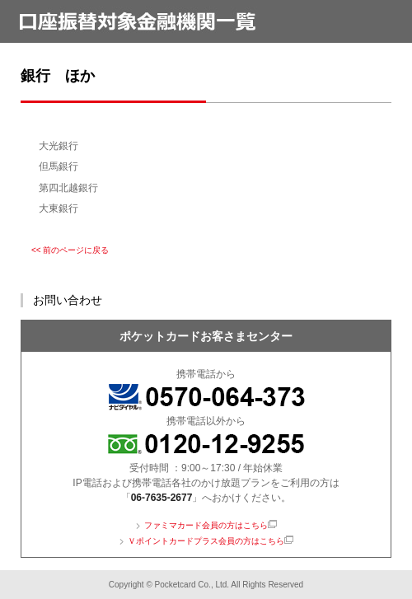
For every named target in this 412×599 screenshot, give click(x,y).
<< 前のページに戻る (70, 250)
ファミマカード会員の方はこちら (206, 525)
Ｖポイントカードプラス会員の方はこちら (206, 540)
